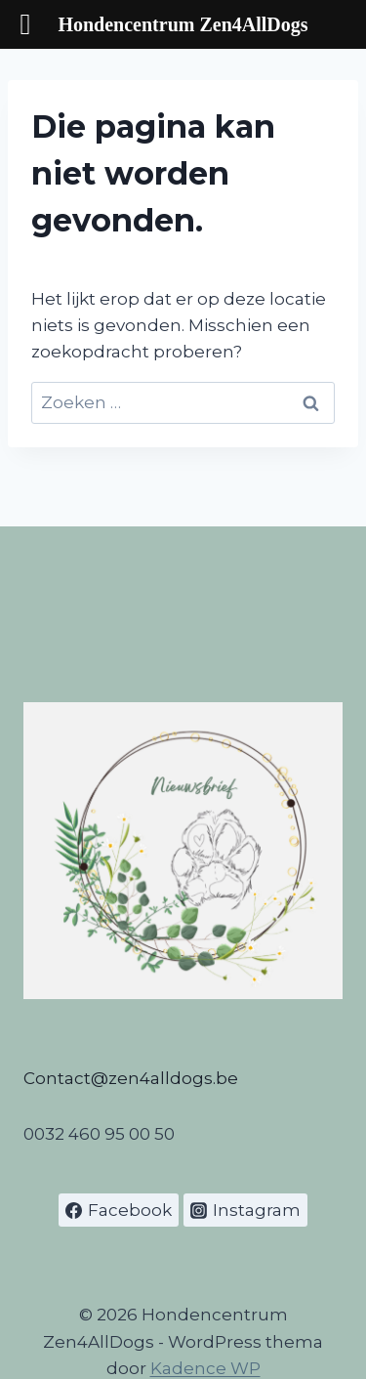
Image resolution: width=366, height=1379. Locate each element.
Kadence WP (205, 1368)
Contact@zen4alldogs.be (130, 1078)
